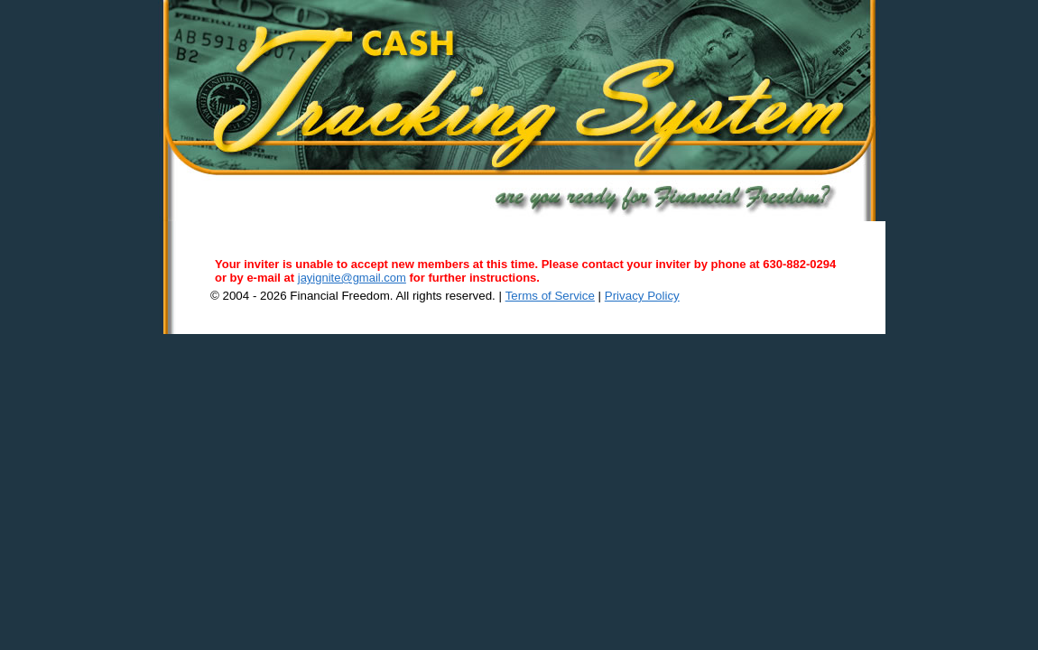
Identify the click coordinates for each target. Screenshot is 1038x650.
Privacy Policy (642, 295)
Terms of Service (550, 295)
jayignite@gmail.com (352, 277)
